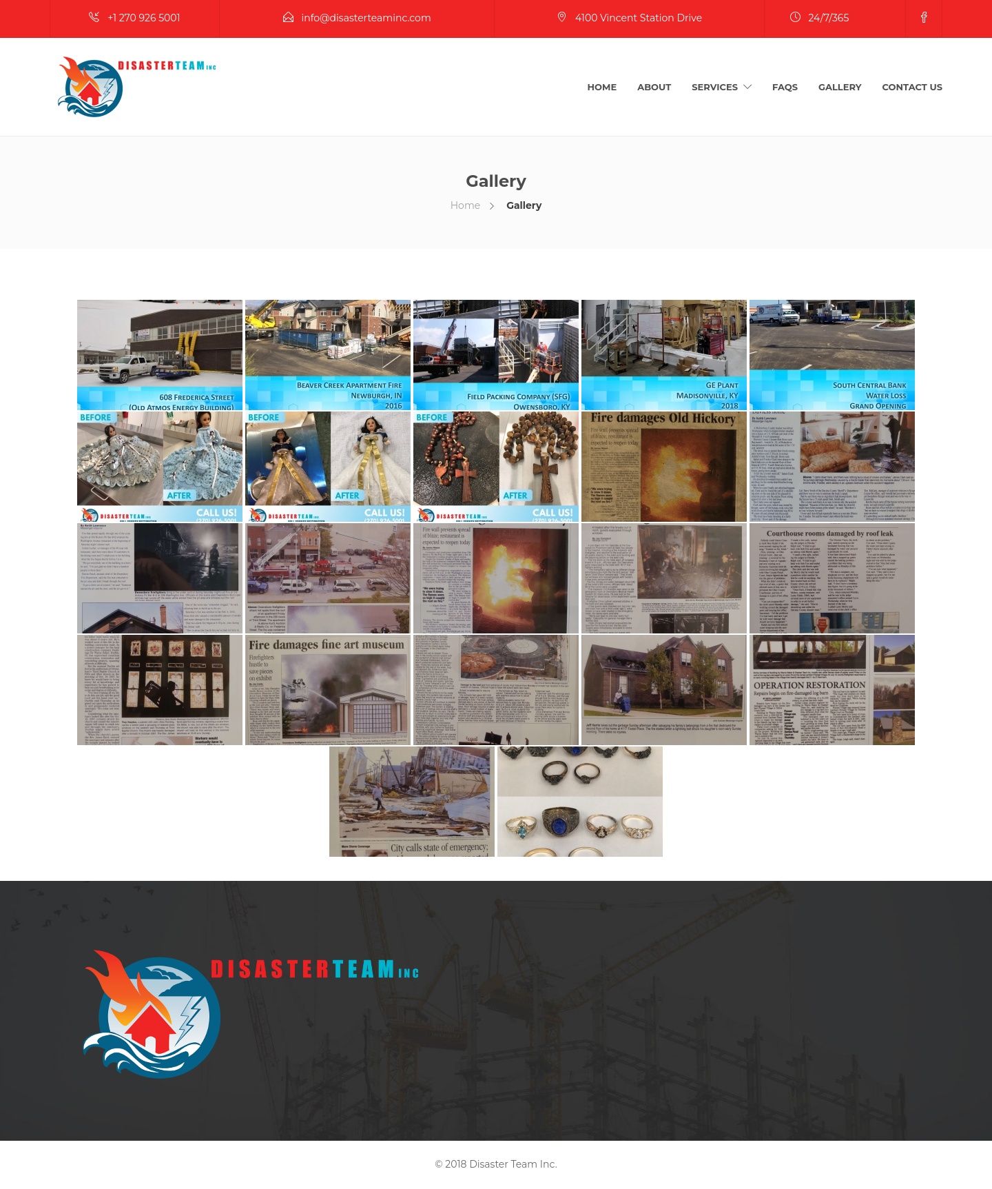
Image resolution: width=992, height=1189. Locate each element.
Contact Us (912, 86)
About (654, 86)
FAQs (785, 86)
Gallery (840, 86)
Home (602, 86)
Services (715, 86)
